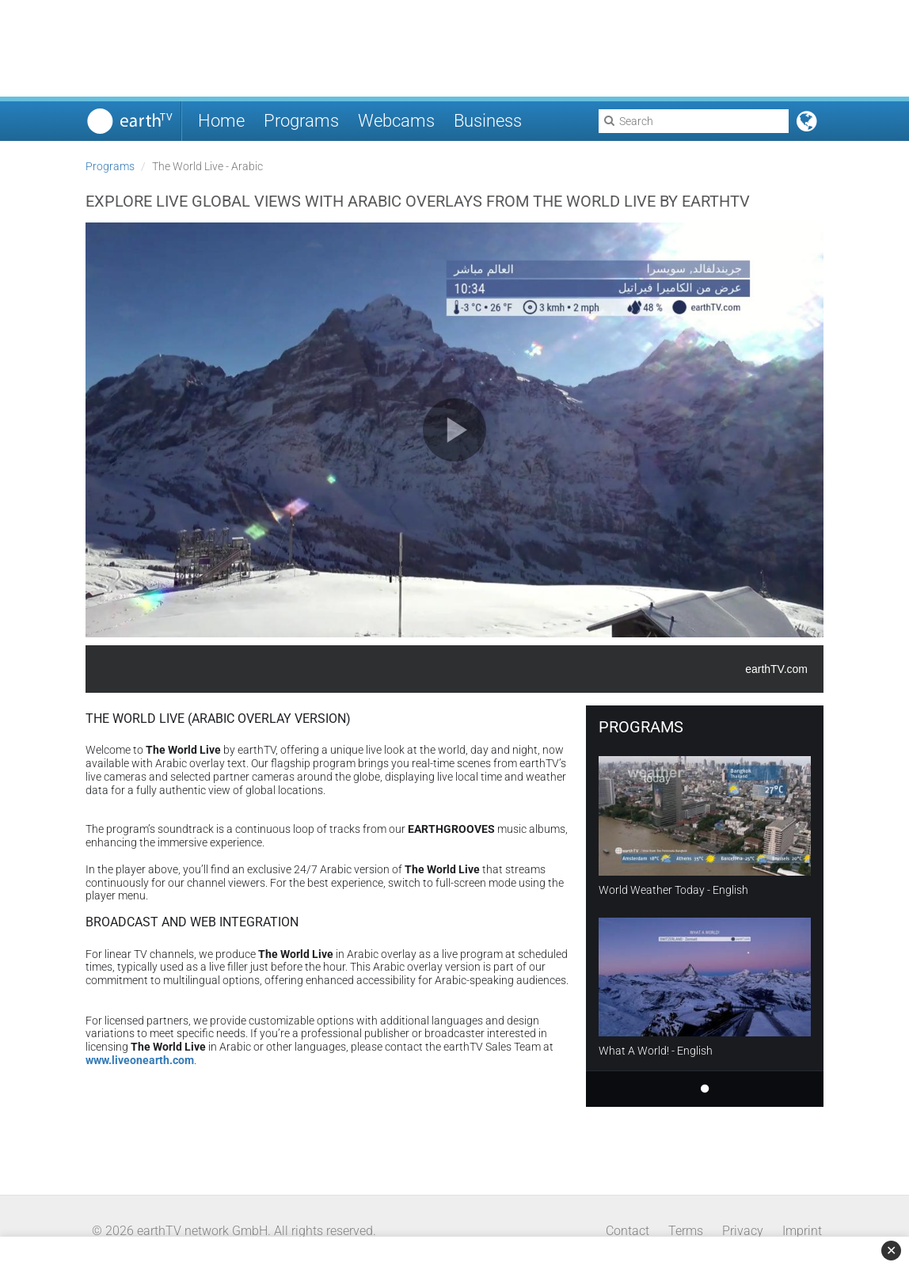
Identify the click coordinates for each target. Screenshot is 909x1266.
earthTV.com (776, 669)
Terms (685, 1230)
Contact (627, 1230)
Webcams (396, 121)
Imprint (802, 1230)
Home (221, 121)
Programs (301, 121)
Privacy (742, 1230)
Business (488, 121)
